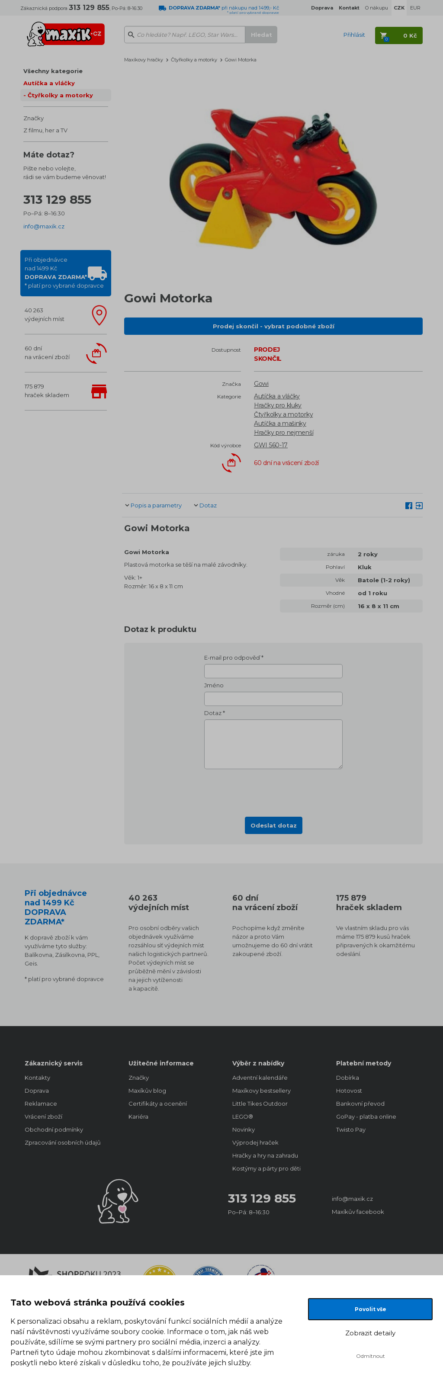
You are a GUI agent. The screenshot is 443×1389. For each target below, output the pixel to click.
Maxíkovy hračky (143, 60)
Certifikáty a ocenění (157, 1103)
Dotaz (208, 505)
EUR (415, 8)
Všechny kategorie (53, 70)
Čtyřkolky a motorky (60, 95)
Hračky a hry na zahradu (265, 1155)
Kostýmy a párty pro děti (266, 1168)
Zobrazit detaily (370, 1333)
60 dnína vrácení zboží (47, 352)
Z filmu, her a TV (45, 130)
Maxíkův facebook (358, 1211)
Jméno (214, 685)
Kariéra (138, 1116)
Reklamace (41, 1103)
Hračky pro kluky (278, 405)
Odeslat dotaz (273, 825)
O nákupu (376, 8)
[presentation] (273, 790)
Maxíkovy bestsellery (261, 1090)
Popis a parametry (156, 505)
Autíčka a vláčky (49, 83)
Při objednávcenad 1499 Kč (64, 272)
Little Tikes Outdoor (260, 1103)
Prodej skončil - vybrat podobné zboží (273, 326)
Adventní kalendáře (260, 1077)
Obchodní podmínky (54, 1129)
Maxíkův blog (147, 1090)
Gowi (261, 384)
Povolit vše (370, 1309)
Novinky (243, 1129)
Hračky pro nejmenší (283, 432)
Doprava (37, 1090)
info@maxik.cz (43, 226)
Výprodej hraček (255, 1142)
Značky (33, 118)
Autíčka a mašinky (280, 423)
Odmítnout (370, 1356)
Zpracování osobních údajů (63, 1142)
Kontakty (37, 1077)
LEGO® (242, 1116)
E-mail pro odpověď (232, 657)
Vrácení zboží (43, 1116)
